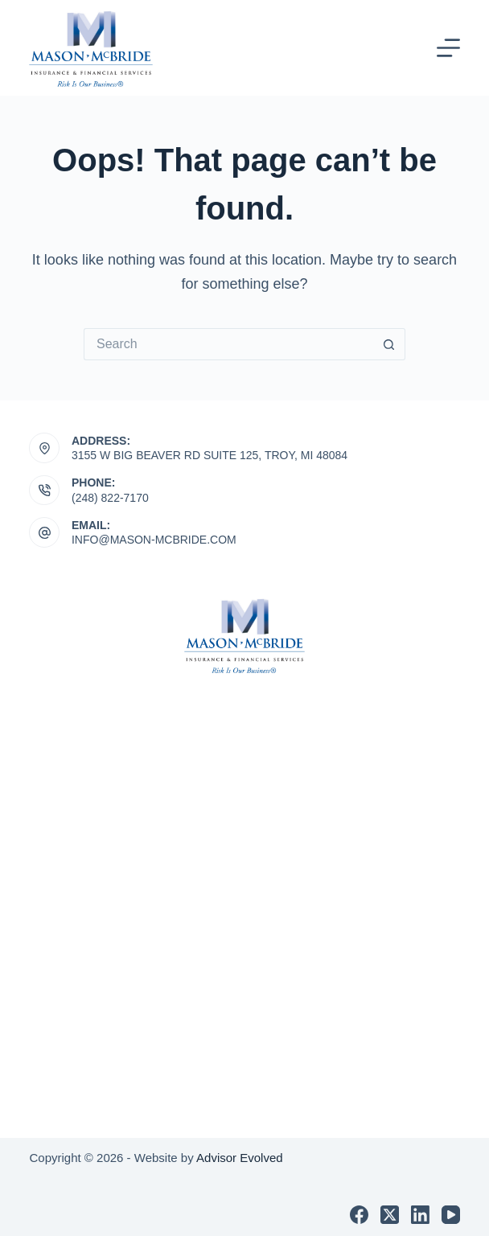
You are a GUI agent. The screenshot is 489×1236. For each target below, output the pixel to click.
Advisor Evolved (239, 1157)
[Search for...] (228, 344)
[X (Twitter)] (389, 1214)
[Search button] (389, 344)
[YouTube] (451, 1214)
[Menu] (448, 48)
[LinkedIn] (420, 1214)
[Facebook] (359, 1214)
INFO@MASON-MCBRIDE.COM (154, 539)
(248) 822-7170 (110, 497)
